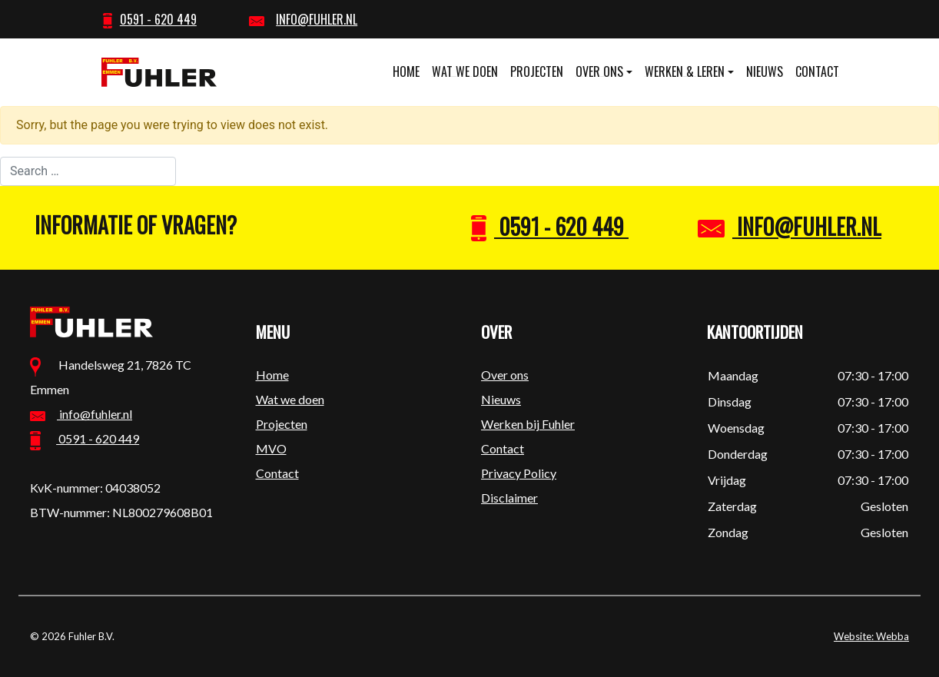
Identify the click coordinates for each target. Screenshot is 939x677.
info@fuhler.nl (789, 226)
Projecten (536, 71)
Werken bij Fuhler (528, 423)
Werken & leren (685, 71)
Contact (817, 71)
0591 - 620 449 (550, 226)
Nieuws (764, 71)
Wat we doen (465, 71)
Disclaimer (509, 497)
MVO (271, 448)
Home (406, 71)
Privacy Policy (518, 473)
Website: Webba (871, 636)
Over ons (599, 71)
